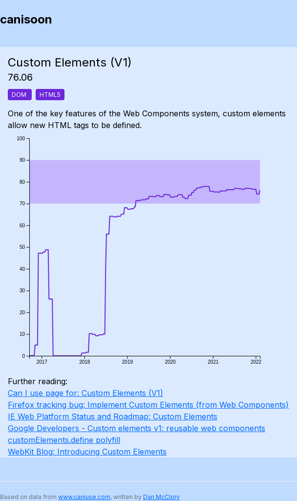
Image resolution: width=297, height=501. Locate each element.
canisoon (26, 19)
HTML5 (50, 94)
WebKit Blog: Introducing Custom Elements (87, 452)
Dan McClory (161, 497)
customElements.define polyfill (64, 440)
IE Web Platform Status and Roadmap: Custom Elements (112, 416)
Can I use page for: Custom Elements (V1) (85, 393)
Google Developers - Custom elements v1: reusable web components (136, 428)
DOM (20, 94)
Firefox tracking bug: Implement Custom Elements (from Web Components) (148, 405)
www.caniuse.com (84, 497)
